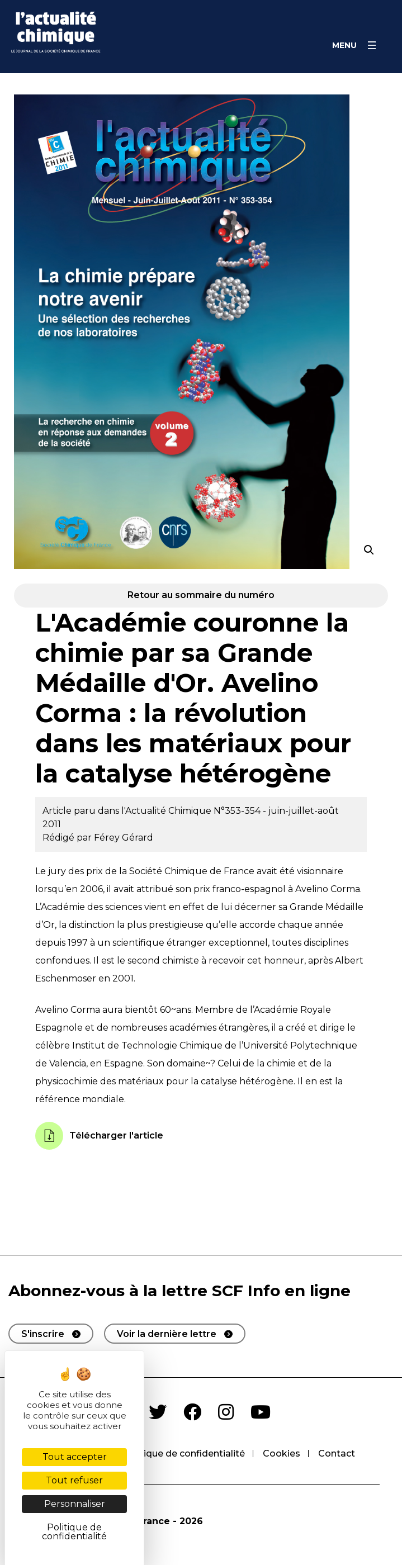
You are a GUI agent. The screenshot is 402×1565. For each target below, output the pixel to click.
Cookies (281, 1453)
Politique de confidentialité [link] (74, 1532)
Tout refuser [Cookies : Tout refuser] (74, 1480)
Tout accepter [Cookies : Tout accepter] (74, 1457)
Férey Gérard (123, 837)
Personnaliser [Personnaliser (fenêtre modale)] (74, 1503)
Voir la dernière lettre (166, 1334)
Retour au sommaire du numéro (201, 595)
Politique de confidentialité (183, 1453)
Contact (336, 1453)
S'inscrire (42, 1334)
